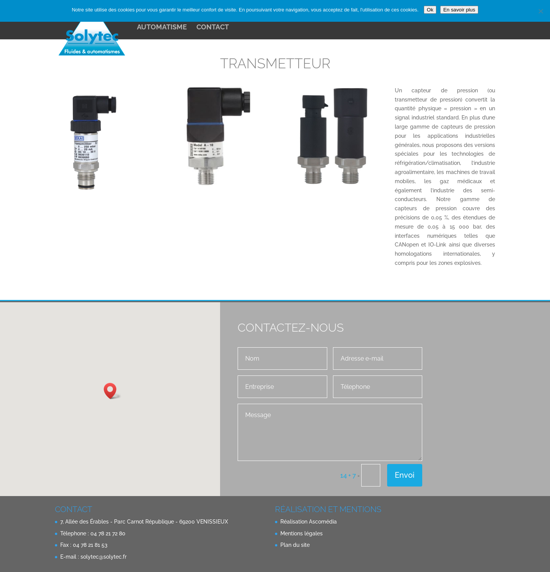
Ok (430, 10)
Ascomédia (323, 522)
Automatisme (162, 27)
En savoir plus (459, 10)
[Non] (540, 11)
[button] (112, 391)
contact (212, 27)
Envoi (405, 475)
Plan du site (295, 545)
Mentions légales (301, 533)
